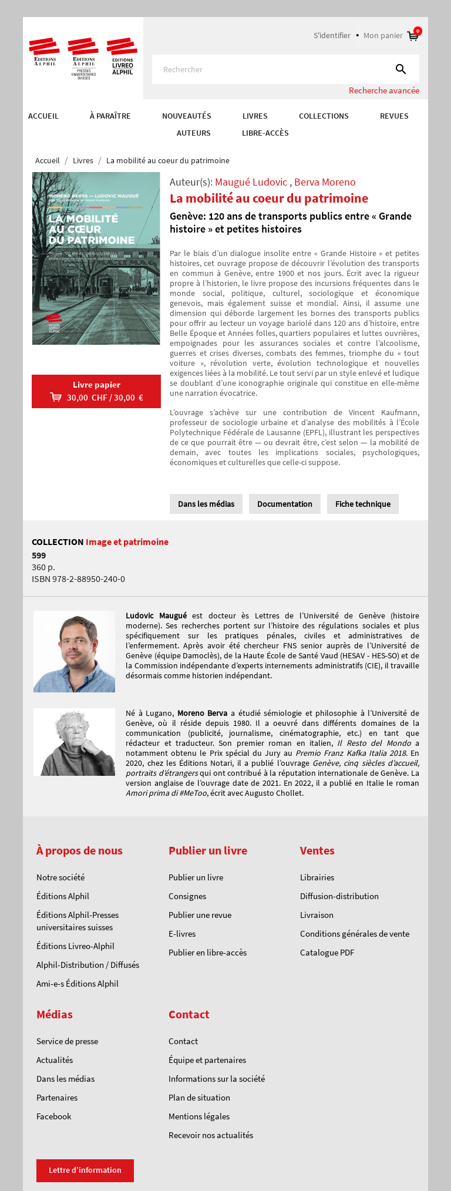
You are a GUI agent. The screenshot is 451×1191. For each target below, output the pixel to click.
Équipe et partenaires (207, 1059)
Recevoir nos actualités (211, 1134)
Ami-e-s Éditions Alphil (77, 983)
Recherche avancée (384, 90)
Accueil (43, 115)
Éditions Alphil (62, 895)
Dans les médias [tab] (206, 504)
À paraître (110, 115)
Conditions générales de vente (354, 933)
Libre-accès (265, 132)
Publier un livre (196, 877)
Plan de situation (199, 1097)
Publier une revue (200, 914)
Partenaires (57, 1097)
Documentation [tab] (284, 504)
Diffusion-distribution (339, 895)
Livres (255, 115)
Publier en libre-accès (208, 952)
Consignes (187, 895)
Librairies (317, 877)
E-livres (182, 933)
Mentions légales (199, 1116)
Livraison (317, 914)
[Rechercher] (285, 69)
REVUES (394, 115)
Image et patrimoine (127, 541)
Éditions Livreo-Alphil (75, 945)
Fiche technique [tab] (363, 504)
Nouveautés (186, 115)
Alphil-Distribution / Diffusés (87, 964)
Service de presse (67, 1041)
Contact (183, 1041)
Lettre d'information (85, 1170)
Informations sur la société (217, 1078)
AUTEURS (194, 132)
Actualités (54, 1059)
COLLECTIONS (324, 115)
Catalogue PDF (327, 952)
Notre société (60, 877)
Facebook (53, 1116)
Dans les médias (65, 1078)
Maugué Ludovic (251, 182)
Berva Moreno (325, 182)
